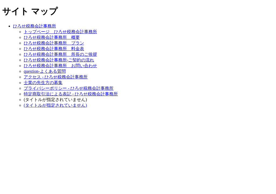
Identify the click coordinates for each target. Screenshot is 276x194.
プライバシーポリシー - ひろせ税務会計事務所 (68, 88)
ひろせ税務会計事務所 (34, 26)
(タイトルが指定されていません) (55, 105)
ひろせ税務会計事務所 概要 (52, 37)
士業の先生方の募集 (43, 82)
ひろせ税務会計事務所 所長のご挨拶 (60, 54)
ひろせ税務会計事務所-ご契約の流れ (59, 60)
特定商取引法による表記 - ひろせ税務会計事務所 (71, 94)
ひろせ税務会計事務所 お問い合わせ (60, 65)
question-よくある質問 (45, 71)
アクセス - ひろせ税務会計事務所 (56, 77)
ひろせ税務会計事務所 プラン (54, 43)
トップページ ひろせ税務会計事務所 (60, 31)
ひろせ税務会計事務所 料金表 (54, 48)
